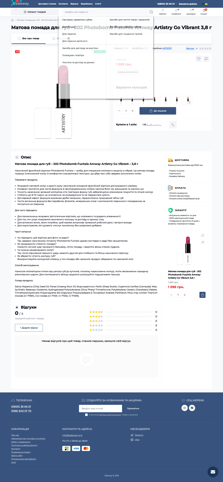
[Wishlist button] (199, 59)
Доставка (182, 160)
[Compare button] (206, 59)
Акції (13, 462)
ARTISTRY (167, 48)
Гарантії (180, 210)
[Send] (173, 124)
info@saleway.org (72, 435)
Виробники (87, 4)
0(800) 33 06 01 (21, 406)
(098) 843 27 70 (21, 410)
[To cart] (202, 295)
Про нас (15, 435)
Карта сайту (17, 455)
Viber (137, 440)
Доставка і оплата (47, 4)
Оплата (180, 188)
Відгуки (74, 4)
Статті (98, 4)
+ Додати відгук (29, 327)
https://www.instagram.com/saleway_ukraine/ (185, 408)
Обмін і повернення (20, 442)
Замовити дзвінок (188, 4)
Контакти (63, 4)
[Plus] (132, 111)
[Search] (151, 12)
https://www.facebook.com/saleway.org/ (192, 408)
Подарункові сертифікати (23, 459)
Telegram (139, 435)
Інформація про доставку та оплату (28, 438)
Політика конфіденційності (110, 415)
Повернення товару (20, 452)
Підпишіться (133, 408)
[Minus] (119, 111)
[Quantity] (125, 111)
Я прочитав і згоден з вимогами (113, 415)
